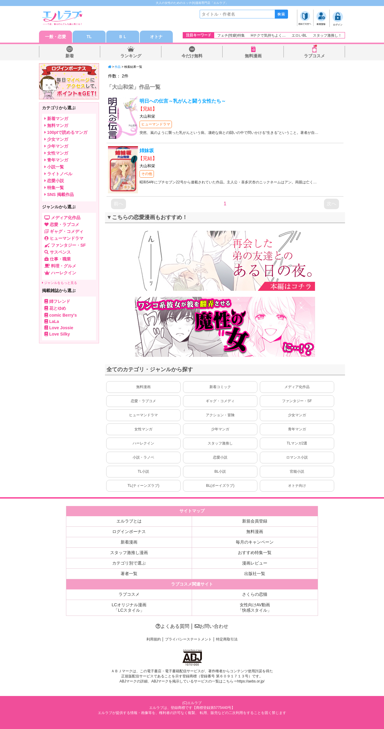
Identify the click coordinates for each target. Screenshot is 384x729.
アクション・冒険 (220, 415)
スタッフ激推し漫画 (129, 552)
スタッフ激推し (220, 443)
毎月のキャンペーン (255, 542)
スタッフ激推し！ (327, 35)
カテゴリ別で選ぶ (129, 563)
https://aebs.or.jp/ (250, 681)
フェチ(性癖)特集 (231, 35)
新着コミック (220, 387)
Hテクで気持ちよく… (268, 35)
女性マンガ (143, 429)
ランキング (130, 55)
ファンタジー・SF (297, 401)
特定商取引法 (227, 639)
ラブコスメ (314, 55)
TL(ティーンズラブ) (143, 485)
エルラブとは (129, 521)
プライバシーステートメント (188, 639)
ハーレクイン (143, 443)
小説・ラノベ (143, 457)
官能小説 (297, 471)
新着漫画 (129, 542)
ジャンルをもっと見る (59, 283)
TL (89, 36)
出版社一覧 (254, 573)
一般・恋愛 (55, 36)
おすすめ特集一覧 (255, 552)
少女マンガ (297, 415)
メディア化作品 (297, 387)
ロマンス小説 (297, 457)
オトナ (156, 36)
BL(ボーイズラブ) (220, 485)
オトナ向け (297, 485)
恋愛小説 (220, 457)
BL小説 (220, 471)
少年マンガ (220, 429)
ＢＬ (122, 36)
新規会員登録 (254, 521)
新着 (69, 55)
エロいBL (299, 35)
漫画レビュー (254, 563)
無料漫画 (253, 55)
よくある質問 (172, 626)
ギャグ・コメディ (220, 401)
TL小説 (143, 471)
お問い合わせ (211, 626)
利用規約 (153, 639)
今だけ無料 (192, 55)
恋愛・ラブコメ (143, 401)
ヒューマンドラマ (155, 124)
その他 (146, 174)
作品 (118, 66)
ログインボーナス (129, 531)
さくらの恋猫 (254, 594)
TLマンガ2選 (297, 443)
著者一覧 (129, 573)
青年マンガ (297, 429)
